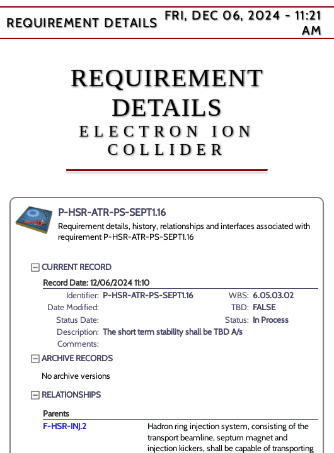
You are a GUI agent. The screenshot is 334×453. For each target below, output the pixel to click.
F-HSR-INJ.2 (64, 426)
